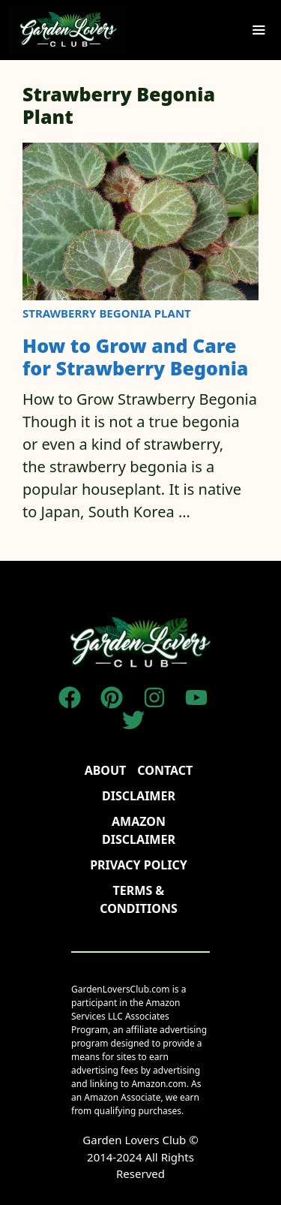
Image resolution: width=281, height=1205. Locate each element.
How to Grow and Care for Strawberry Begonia (135, 357)
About (106, 770)
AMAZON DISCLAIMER (138, 830)
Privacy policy (138, 865)
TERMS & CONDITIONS (139, 899)
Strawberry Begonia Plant (106, 313)
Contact (165, 770)
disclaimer (138, 796)
